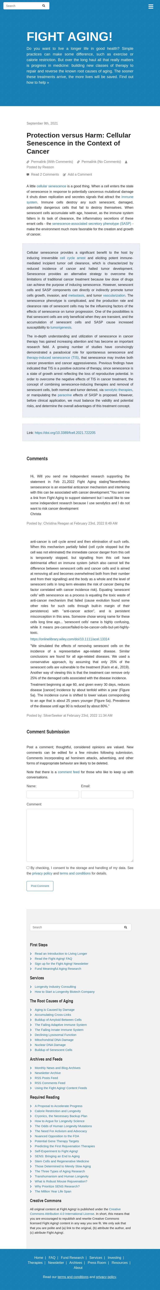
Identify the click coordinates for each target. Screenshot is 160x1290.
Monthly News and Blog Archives (57, 1068)
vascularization (114, 295)
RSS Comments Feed (50, 1083)
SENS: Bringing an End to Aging (57, 1156)
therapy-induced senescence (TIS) (53, 357)
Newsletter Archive (48, 1073)
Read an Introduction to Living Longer (61, 953)
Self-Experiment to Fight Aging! (56, 1151)
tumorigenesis (60, 327)
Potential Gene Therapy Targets (57, 1141)
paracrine (65, 395)
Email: (85, 786)
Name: (31, 786)
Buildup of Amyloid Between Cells (58, 1019)
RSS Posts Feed (46, 1078)
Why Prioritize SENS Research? (57, 1186)
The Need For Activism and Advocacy (61, 1131)
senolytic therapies (118, 390)
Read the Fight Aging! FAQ (53, 958)
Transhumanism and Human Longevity (62, 1176)
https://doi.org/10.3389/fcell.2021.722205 (65, 433)
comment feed (69, 772)
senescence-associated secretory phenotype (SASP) (91, 223)
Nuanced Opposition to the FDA (57, 1136)
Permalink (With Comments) (52, 161)
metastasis (76, 295)
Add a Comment (80, 174)
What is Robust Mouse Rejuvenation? (61, 1181)
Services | (98, 1257)
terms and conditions (75, 873)
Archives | (78, 1262)
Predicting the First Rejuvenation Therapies (65, 1146)
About (80, 1267)
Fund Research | (74, 1257)
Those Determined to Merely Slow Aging (63, 1166)
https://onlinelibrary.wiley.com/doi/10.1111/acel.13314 (69, 639)
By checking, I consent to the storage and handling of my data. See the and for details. (80, 870)
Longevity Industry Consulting (55, 986)
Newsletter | (58, 1262)
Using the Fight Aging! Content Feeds (61, 1088)
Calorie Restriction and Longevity (58, 1111)
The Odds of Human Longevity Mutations (63, 1126)
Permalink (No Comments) (101, 161)
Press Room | (99, 1262)
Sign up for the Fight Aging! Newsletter (61, 963)
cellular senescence (51, 186)
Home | (41, 1257)
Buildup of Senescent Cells (53, 1050)
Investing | (117, 1257)
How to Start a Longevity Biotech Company (65, 991)
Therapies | (37, 1262)
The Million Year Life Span (53, 1191)
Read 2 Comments (45, 174)
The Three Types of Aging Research (60, 1171)
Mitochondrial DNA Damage (54, 1040)
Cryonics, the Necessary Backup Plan (61, 1116)
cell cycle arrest (72, 258)
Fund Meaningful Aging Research (58, 968)
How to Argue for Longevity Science (60, 1121)
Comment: (34, 804)
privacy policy (42, 873)
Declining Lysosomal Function (55, 1035)
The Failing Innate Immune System (59, 1029)
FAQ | (54, 1257)
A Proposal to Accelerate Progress (59, 1106)
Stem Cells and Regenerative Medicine (62, 1161)
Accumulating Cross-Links (53, 1014)
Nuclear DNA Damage (50, 1045)
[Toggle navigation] (150, 6)
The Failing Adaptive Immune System (61, 1024)
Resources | (122, 1262)
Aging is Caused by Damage (55, 1009)
